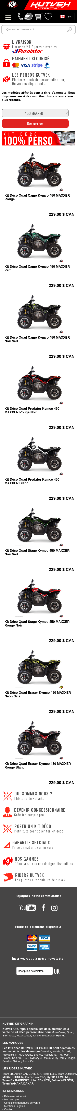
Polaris (6, 1057)
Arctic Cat (28, 1061)
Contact (8, 1109)
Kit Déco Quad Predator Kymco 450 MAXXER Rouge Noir (32, 410)
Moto (12, 1035)
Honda (56, 1051)
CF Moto (45, 1057)
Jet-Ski (37, 1035)
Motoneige (48, 1035)
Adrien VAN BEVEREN (27, 1073)
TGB (26, 1057)
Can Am (17, 1057)
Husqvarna (50, 1054)
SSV (5, 1035)
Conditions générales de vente (22, 1102)
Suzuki (66, 1051)
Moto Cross (58, 1032)
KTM (18, 1054)
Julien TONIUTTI (40, 1080)
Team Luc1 (49, 1073)
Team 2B (7, 1073)
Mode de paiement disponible (38, 927)
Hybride (60, 1035)
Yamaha (46, 1051)
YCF (66, 1054)
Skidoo (17, 1061)
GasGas (27, 1054)
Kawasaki (8, 1054)
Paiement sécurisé (15, 1096)
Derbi (62, 1057)
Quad (70, 1032)
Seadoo (7, 1061)
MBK (54, 1057)
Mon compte (11, 1099)
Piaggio (71, 1057)
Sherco (38, 1054)
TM (60, 1054)
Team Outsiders (66, 1073)
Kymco (34, 1057)
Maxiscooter (24, 1035)
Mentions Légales (14, 1106)
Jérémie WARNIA (35, 1077)
